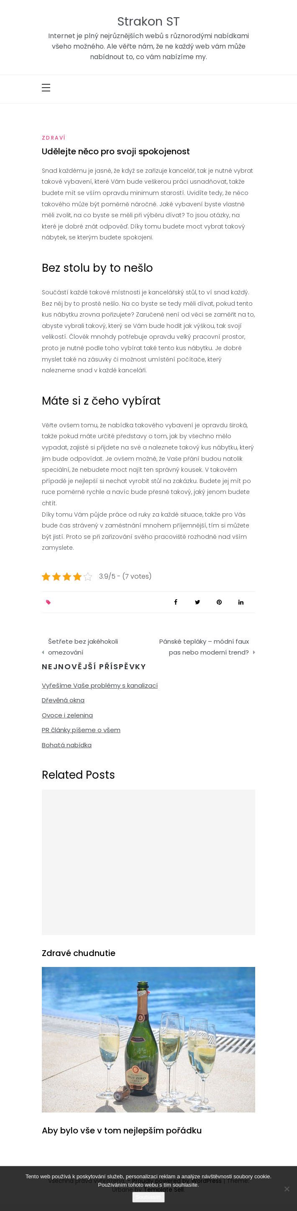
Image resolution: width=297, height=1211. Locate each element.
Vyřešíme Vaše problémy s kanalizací (100, 685)
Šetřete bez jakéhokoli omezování (83, 647)
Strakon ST (148, 21)
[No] (286, 1189)
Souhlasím (148, 1197)
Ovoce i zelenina (67, 715)
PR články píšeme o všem (81, 729)
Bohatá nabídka (67, 745)
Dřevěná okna (63, 700)
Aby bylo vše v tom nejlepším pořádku (122, 1130)
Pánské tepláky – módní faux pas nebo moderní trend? (204, 647)
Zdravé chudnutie (78, 953)
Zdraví (54, 137)
